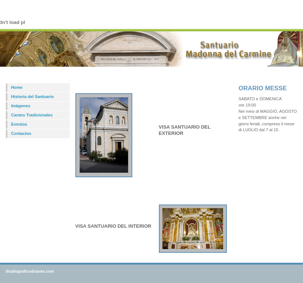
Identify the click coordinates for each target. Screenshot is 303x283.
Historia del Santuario (32, 96)
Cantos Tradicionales (32, 115)
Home (17, 87)
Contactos (21, 133)
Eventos (19, 124)
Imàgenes (20, 106)
